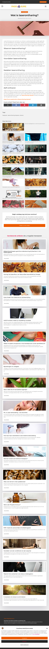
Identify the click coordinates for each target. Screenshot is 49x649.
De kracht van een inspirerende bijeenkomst (11, 131)
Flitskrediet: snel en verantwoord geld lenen (11, 187)
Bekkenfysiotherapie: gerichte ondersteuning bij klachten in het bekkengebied (22, 252)
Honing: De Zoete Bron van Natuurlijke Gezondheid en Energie (22, 274)
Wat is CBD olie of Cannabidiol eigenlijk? (15, 389)
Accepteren (24, 638)
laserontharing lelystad (13, 115)
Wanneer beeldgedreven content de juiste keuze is (35, 123)
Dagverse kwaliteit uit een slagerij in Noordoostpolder (13, 208)
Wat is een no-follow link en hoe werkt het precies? (12, 198)
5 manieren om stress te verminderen (14, 597)
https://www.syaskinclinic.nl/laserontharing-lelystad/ (17, 99)
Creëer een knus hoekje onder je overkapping (34, 208)
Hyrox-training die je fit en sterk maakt (32, 164)
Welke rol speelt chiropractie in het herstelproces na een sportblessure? (24, 343)
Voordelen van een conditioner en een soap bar (17, 551)
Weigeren (24, 641)
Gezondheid (24, 11)
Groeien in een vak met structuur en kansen (33, 175)
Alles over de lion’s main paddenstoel (14, 481)
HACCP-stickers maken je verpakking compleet (17, 320)
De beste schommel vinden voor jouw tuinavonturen (35, 198)
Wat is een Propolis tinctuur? (12, 504)
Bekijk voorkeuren (24, 644)
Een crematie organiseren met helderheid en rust (35, 152)
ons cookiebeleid (36, 634)
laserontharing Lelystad (28, 95)
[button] (47, 628)
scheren (22, 115)
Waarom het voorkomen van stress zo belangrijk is (18, 574)
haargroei (4, 115)
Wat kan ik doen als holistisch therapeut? (16, 458)
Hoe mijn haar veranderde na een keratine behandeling (20, 435)
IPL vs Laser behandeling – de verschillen (16, 412)
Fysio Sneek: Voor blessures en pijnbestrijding (17, 297)
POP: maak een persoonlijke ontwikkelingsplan (17, 527)
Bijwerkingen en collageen (11, 366)
